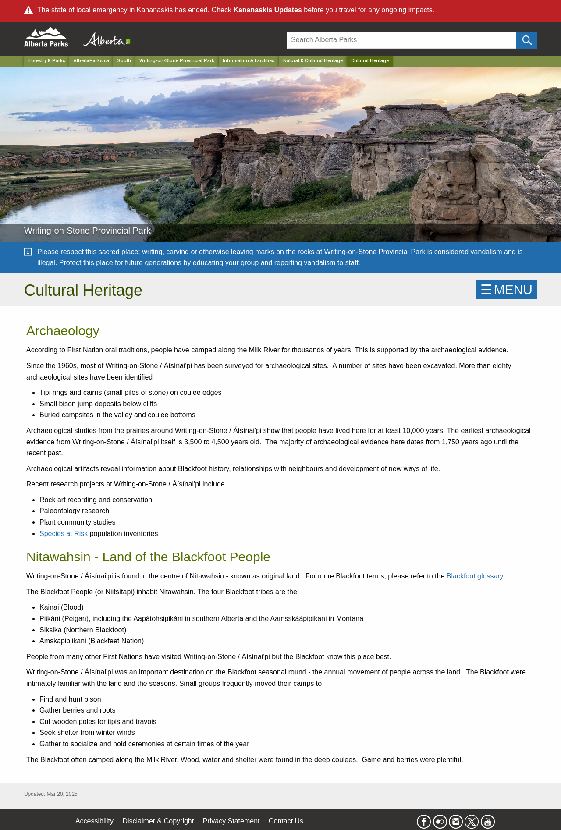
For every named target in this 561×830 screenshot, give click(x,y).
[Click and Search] (526, 40)
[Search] (401, 40)
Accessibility (94, 821)
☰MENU (506, 289)
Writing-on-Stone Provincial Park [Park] (176, 61)
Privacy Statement (231, 821)
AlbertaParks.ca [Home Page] (91, 61)
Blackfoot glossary (475, 576)
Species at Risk (63, 533)
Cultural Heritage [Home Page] (370, 61)
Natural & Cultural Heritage (313, 61)
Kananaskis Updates (267, 10)
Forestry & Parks (46, 61)
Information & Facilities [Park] (248, 61)
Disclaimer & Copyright (158, 821)
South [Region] (124, 61)
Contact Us (286, 821)
